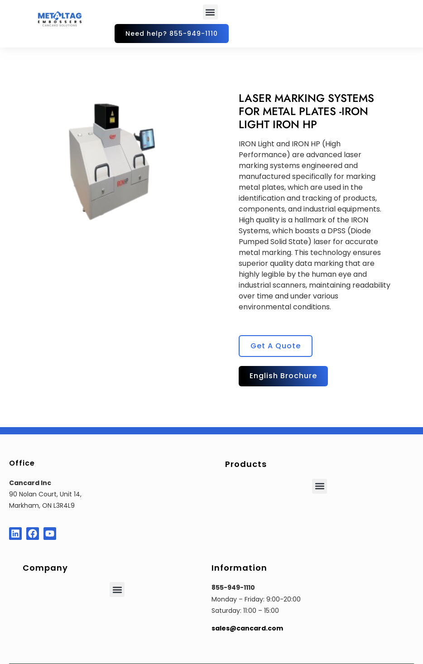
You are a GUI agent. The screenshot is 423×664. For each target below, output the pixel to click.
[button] (210, 12)
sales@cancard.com (247, 628)
